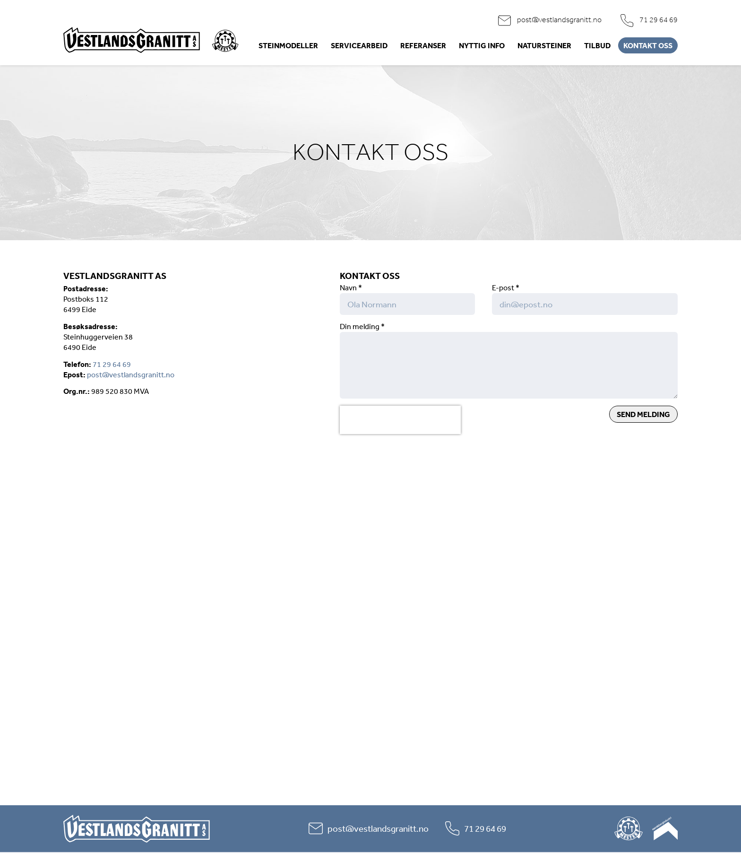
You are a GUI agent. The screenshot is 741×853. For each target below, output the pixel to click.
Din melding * (362, 326)
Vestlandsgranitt (131, 39)
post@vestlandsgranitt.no (559, 19)
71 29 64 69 (658, 19)
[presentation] (400, 420)
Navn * (351, 287)
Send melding (643, 414)
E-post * (505, 287)
